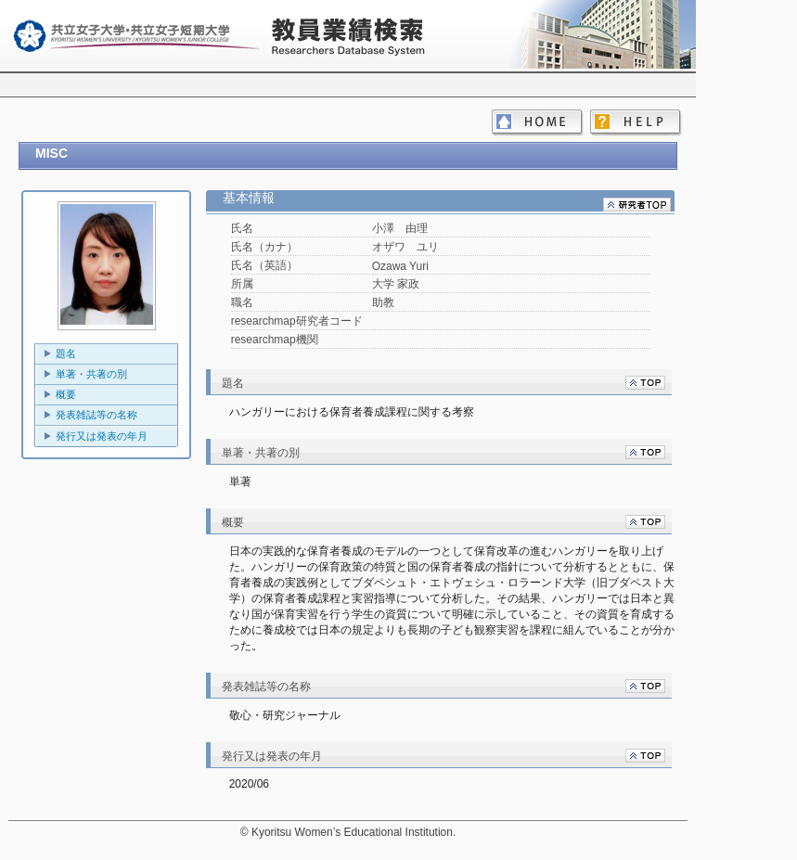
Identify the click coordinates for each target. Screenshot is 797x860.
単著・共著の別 (91, 373)
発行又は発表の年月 (102, 436)
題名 (66, 353)
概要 (66, 394)
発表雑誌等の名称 (96, 414)
